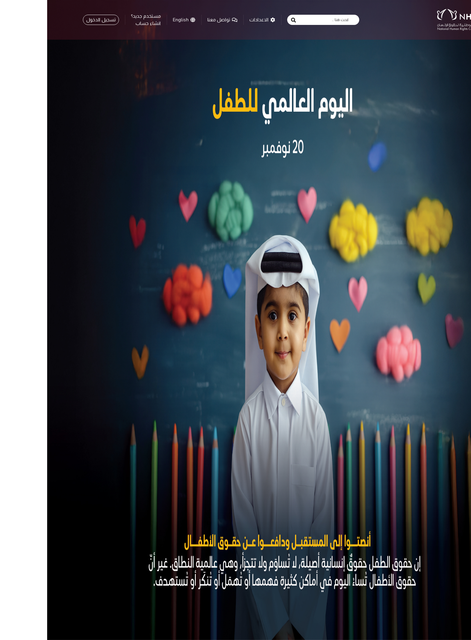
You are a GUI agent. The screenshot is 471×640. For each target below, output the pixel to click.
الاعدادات (215, 19)
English (137, 19)
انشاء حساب (101, 23)
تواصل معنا (175, 19)
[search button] (246, 20)
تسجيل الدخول (53, 19)
